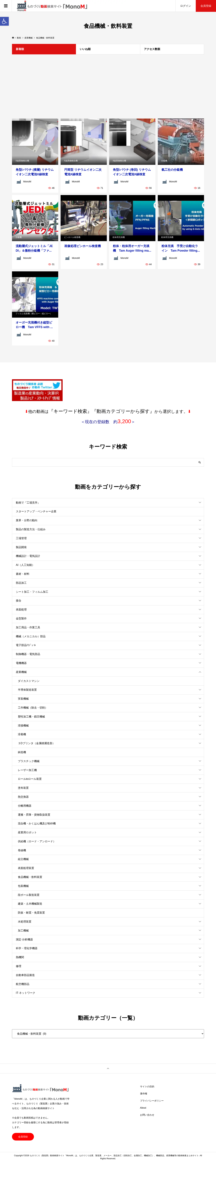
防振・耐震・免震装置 (31, 912)
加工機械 (23, 930)
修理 (18, 966)
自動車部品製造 (25, 975)
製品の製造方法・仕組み (31, 529)
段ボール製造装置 (28, 894)
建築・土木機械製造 (30, 903)
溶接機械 (23, 725)
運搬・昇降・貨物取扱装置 (34, 814)
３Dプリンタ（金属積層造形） (36, 743)
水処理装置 (24, 921)
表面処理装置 (26, 868)
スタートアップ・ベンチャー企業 (36, 511)
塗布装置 (23, 787)
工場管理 (21, 538)
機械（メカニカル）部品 (31, 636)
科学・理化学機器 (26, 948)
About (143, 1107)
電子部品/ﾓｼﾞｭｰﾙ (25, 645)
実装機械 (23, 698)
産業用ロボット (27, 832)
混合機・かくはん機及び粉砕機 (37, 823)
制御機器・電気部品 (28, 654)
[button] (4, 21)
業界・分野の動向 (26, 520)
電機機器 (21, 663)
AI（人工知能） (25, 565)
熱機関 (20, 957)
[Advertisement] (108, 86)
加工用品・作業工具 (28, 627)
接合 (18, 600)
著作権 (143, 1093)
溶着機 (22, 734)
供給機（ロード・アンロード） (37, 841)
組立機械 (23, 859)
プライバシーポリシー (152, 1100)
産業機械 (21, 672)
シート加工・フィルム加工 (32, 591)
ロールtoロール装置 (30, 778)
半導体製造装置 (27, 689)
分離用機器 (24, 805)
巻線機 (22, 850)
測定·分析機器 (24, 939)
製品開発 (21, 547)
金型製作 (21, 618)
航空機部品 (22, 984)
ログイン (185, 5)
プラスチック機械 (28, 761)
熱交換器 (23, 796)
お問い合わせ (147, 1114)
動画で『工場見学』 (28, 502)
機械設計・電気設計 (28, 556)
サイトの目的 (147, 1086)
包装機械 (23, 886)
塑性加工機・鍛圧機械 (31, 716)
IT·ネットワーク (25, 992)
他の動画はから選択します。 (108, 411)
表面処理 (21, 609)
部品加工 (21, 582)
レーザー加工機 (27, 770)
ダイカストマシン (28, 681)
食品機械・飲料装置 (30, 877)
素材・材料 (22, 573)
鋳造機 (22, 752)
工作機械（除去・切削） (33, 707)
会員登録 (205, 5)
